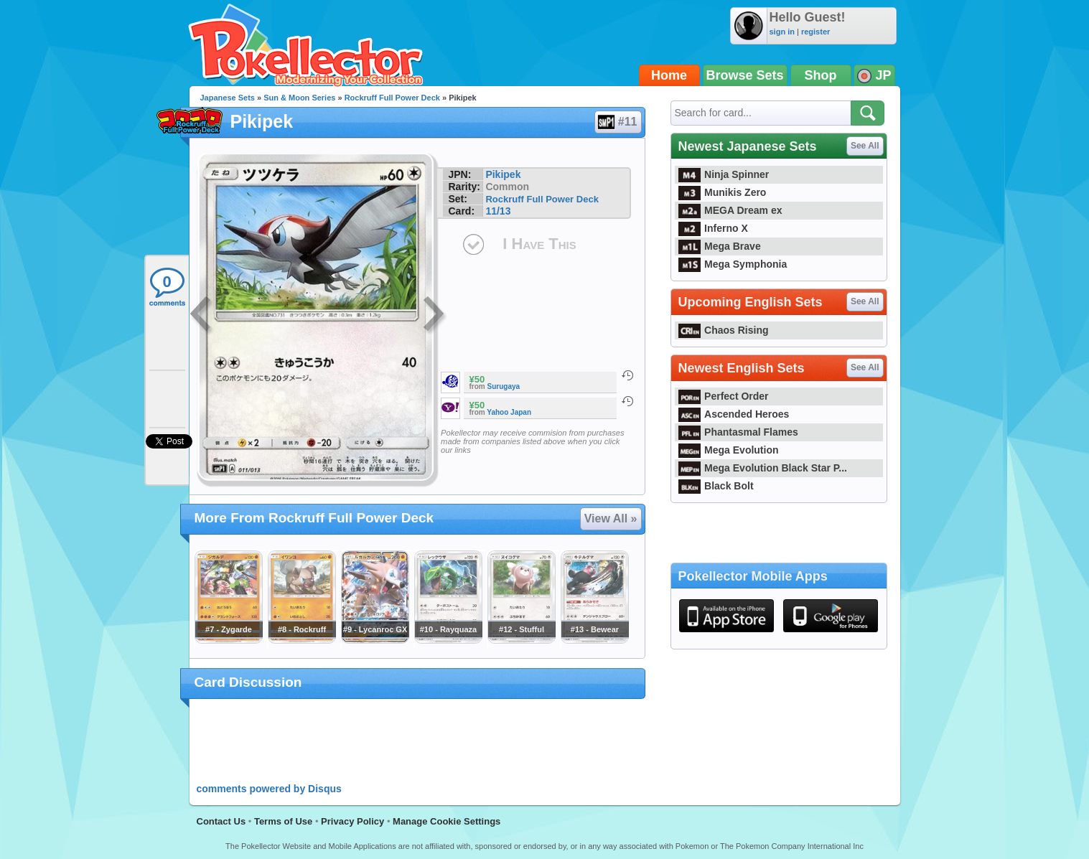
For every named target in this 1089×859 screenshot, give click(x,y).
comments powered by (269, 788)
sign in (782, 31)
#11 (617, 122)
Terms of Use (283, 821)
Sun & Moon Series (299, 97)
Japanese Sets (227, 97)
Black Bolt (716, 486)
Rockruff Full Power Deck (392, 97)
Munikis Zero (722, 192)
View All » (610, 518)
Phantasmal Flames (738, 432)
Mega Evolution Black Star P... (763, 468)
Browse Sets (745, 75)
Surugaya (503, 386)
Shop (821, 75)
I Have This (539, 244)
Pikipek (502, 174)
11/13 (497, 211)
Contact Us (221, 821)
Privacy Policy (352, 821)
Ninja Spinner (724, 174)
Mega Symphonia (732, 264)
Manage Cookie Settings (446, 821)
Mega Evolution (728, 450)
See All (865, 146)
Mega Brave (719, 246)
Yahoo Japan (509, 412)
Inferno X (713, 228)
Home (669, 75)
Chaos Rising (723, 330)
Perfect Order (723, 396)
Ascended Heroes (734, 414)
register (815, 31)
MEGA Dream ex (730, 210)
